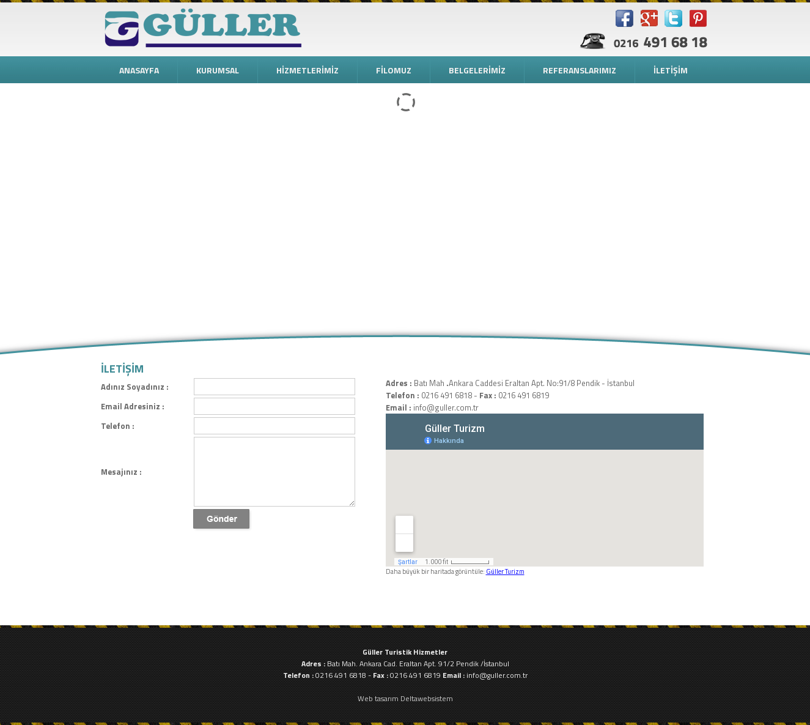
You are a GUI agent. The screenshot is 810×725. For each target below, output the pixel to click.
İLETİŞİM (671, 70)
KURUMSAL (217, 70)
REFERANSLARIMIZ (579, 70)
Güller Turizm (505, 571)
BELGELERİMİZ (477, 70)
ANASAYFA (139, 70)
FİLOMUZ (393, 70)
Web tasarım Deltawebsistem (405, 698)
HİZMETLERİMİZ (307, 70)
